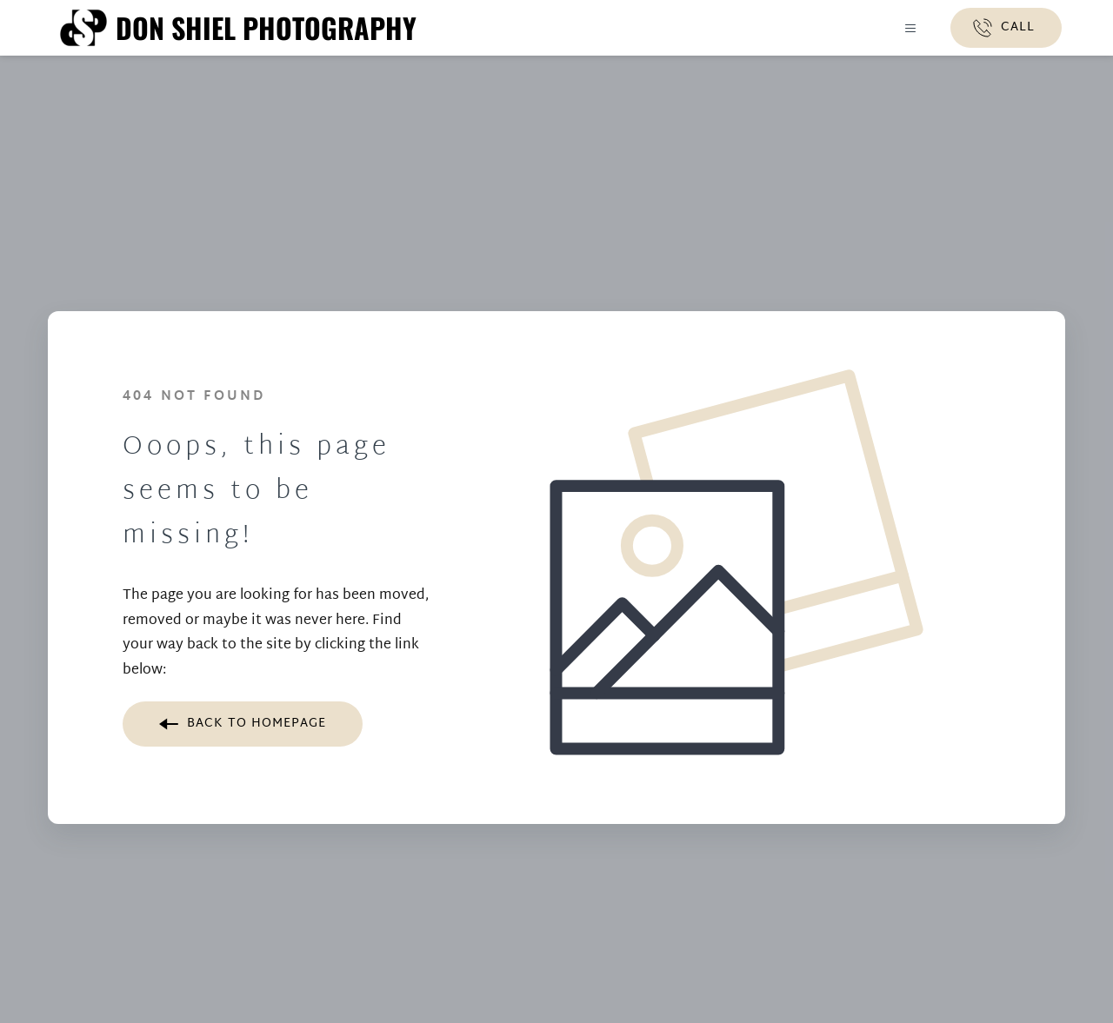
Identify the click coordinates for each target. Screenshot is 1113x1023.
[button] (906, 28)
